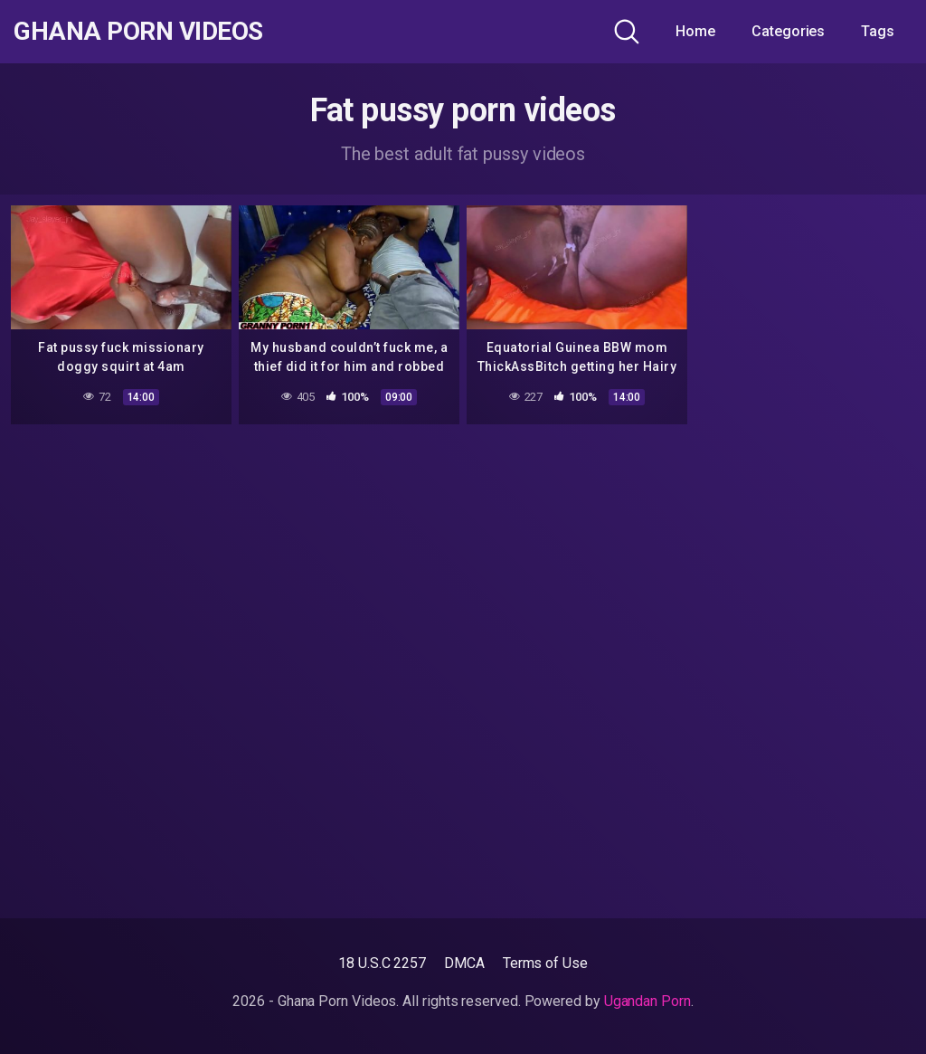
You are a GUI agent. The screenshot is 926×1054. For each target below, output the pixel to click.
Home (695, 31)
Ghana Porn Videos (138, 31)
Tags (877, 31)
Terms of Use (545, 963)
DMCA (464, 963)
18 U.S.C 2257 (382, 963)
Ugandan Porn (647, 1001)
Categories (788, 31)
